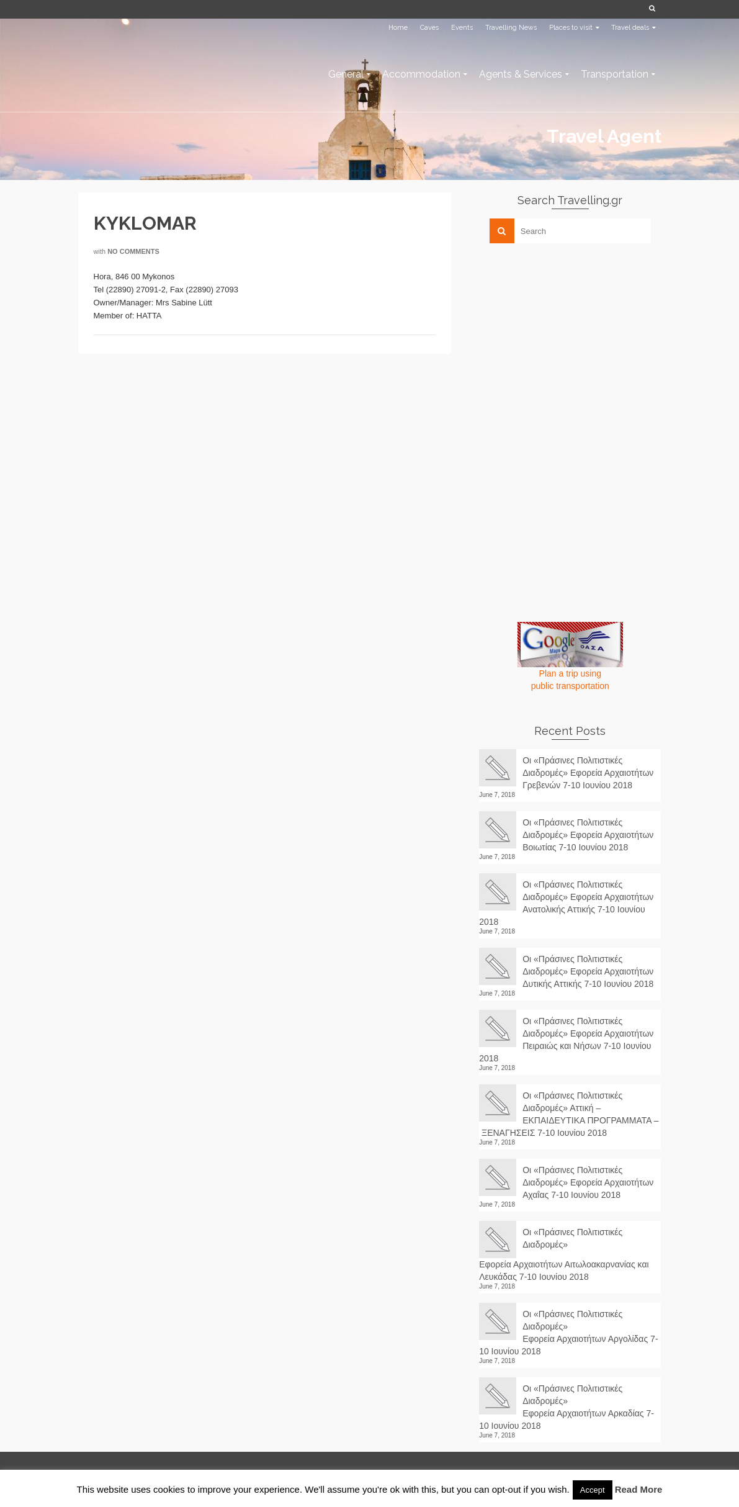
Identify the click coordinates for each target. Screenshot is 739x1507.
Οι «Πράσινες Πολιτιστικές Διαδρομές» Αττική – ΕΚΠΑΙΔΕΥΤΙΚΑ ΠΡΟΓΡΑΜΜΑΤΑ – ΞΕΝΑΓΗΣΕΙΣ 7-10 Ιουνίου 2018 (568, 1114)
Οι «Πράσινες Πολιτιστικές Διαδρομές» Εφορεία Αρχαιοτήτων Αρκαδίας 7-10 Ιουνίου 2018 (566, 1407)
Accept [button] (592, 1490)
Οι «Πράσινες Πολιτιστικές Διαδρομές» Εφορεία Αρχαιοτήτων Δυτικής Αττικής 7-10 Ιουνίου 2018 (587, 971)
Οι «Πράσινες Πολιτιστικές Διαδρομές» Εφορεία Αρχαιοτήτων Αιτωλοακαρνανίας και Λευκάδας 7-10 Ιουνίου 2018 (563, 1254)
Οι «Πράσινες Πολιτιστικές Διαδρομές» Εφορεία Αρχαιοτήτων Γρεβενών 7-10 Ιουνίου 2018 (587, 772)
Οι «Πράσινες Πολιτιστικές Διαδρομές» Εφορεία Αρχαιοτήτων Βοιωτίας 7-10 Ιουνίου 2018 (587, 834)
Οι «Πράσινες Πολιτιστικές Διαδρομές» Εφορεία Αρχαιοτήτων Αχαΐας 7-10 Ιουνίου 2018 (587, 1182)
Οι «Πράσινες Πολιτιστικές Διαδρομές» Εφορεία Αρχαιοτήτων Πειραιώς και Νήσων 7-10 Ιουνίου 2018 (566, 1039)
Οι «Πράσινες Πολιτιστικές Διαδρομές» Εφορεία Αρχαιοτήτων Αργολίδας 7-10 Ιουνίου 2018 (568, 1332)
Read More (639, 1489)
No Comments (133, 251)
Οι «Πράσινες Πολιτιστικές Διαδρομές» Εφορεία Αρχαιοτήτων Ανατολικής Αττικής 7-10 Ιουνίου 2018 (566, 903)
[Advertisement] (572, 339)
